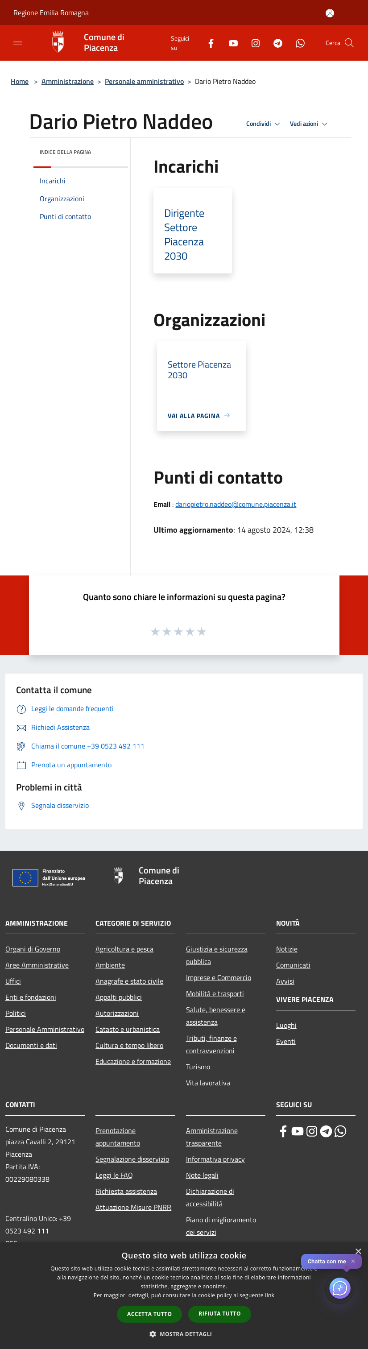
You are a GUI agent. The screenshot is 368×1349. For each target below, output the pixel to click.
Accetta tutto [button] (149, 1314)
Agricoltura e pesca (124, 948)
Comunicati (293, 965)
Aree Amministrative (37, 965)
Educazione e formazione (133, 1061)
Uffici (13, 981)
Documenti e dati (31, 1045)
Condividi (264, 124)
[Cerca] (349, 42)
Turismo (198, 1066)
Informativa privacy (215, 1159)
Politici (15, 1013)
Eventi (286, 1041)
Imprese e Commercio (218, 977)
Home (20, 81)
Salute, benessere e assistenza (215, 1015)
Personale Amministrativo (44, 1029)
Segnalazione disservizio (132, 1159)
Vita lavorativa (208, 1082)
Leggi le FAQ (114, 1175)
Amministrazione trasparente (212, 1136)
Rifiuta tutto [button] (219, 1313)
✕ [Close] (353, 1261)
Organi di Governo (32, 948)
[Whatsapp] (297, 43)
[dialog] (184, 1295)
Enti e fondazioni (30, 997)
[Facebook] (207, 43)
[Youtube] (230, 43)
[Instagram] (252, 43)
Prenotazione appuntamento (117, 1136)
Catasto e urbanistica (127, 1029)
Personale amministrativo (144, 81)
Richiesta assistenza (126, 1191)
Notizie (287, 948)
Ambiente (110, 965)
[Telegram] (274, 43)
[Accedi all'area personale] (330, 13)
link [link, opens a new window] (269, 1295)
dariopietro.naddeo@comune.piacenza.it (235, 504)
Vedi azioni (310, 124)
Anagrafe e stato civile (129, 981)
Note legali (202, 1175)
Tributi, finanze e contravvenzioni (211, 1044)
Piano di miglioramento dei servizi (221, 1225)
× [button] (358, 1252)
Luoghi (286, 1025)
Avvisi (285, 981)
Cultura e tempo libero (129, 1045)
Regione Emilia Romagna (51, 12)
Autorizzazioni (117, 1013)
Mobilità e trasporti (215, 993)
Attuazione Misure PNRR (133, 1207)
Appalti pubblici (118, 997)
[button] (184, 1333)
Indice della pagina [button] (65, 152)
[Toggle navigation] (17, 42)
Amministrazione (67, 81)
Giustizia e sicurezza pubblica (217, 955)
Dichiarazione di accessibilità (210, 1197)
